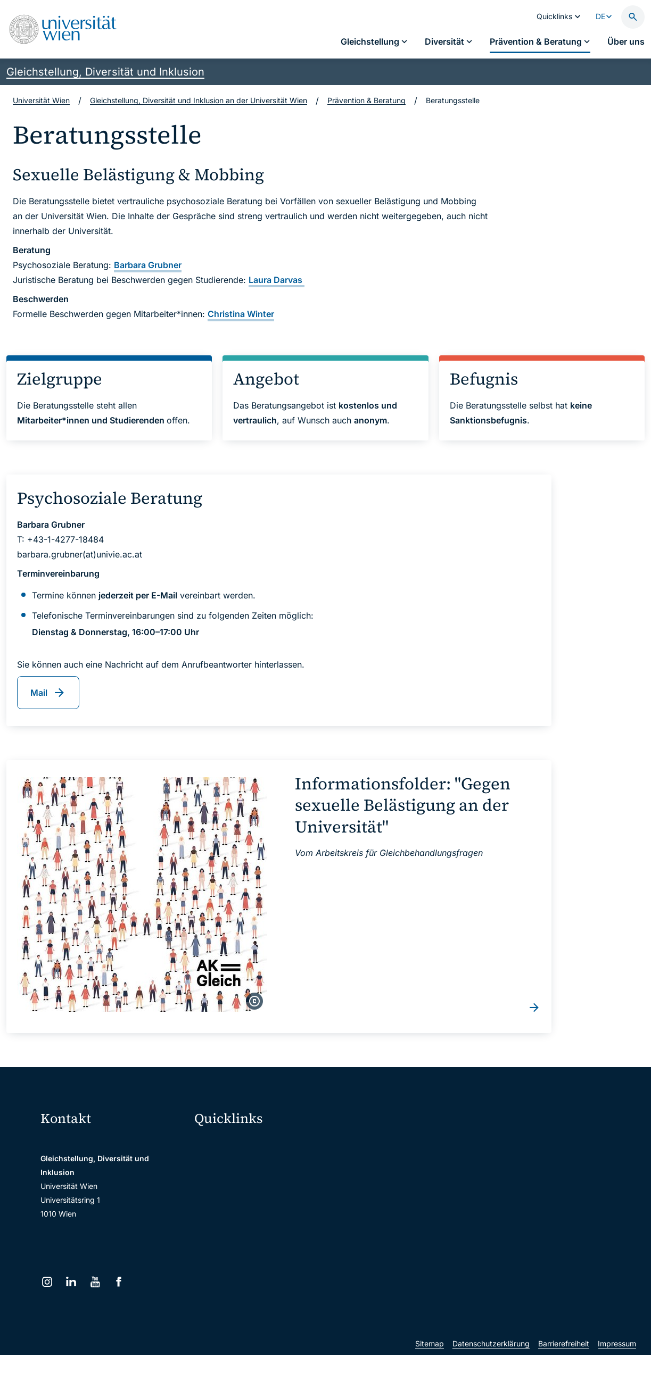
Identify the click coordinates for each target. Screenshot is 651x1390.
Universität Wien (41, 100)
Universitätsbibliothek (238, 1256)
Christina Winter (241, 314)
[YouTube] (95, 1282)
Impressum (617, 1378)
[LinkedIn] (71, 1282)
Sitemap (429, 1378)
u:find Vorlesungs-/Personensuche (260, 1211)
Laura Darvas (276, 279)
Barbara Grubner (148, 265)
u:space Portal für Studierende (254, 1189)
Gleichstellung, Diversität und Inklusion (105, 71)
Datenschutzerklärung (491, 1378)
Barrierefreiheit (563, 1378)
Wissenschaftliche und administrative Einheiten (266, 1278)
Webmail (216, 1166)
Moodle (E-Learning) (236, 1144)
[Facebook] (119, 1282)
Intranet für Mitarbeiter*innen (252, 1233)
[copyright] (254, 1001)
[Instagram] (47, 1282)
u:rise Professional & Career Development (266, 1300)
